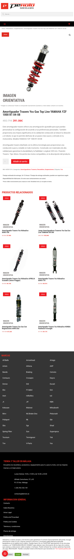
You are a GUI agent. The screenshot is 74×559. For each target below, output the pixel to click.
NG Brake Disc (31, 414)
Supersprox (54, 431)
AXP (51, 366)
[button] (70, 35)
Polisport (5, 420)
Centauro (6, 378)
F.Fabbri (29, 390)
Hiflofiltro (29, 396)
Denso (5, 384)
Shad (52, 425)
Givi (51, 390)
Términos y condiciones (11, 526)
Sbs (3, 425)
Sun (27, 431)
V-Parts (29, 443)
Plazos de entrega (9, 531)
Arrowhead (30, 360)
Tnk (51, 437)
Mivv (4, 414)
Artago (52, 360)
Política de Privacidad (11, 517)
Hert (4, 396)
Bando (5, 372)
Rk (27, 420)
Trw (3, 443)
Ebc (3, 390)
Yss (61, 169)
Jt (3, 402)
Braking (29, 372)
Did (27, 384)
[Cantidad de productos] (6, 161)
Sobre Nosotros (8, 508)
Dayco (52, 378)
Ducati (52, 384)
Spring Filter (7, 431)
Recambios (9, 28)
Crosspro (29, 378)
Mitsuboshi (54, 408)
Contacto (6, 503)
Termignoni (30, 437)
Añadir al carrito (20, 161)
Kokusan (5, 408)
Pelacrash (54, 414)
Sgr (27, 425)
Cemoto (53, 372)
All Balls (5, 360)
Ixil (51, 396)
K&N (51, 402)
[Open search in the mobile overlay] (37, 14)
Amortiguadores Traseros (28, 169)
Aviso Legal (7, 512)
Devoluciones (8, 536)
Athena (29, 366)
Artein (4, 366)
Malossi (29, 408)
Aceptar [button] (18, 554)
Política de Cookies (10, 522)
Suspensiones (18, 28)
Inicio (3, 28)
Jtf (27, 402)
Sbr (51, 420)
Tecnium (5, 437)
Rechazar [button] (25, 554)
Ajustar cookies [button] (8, 554)
